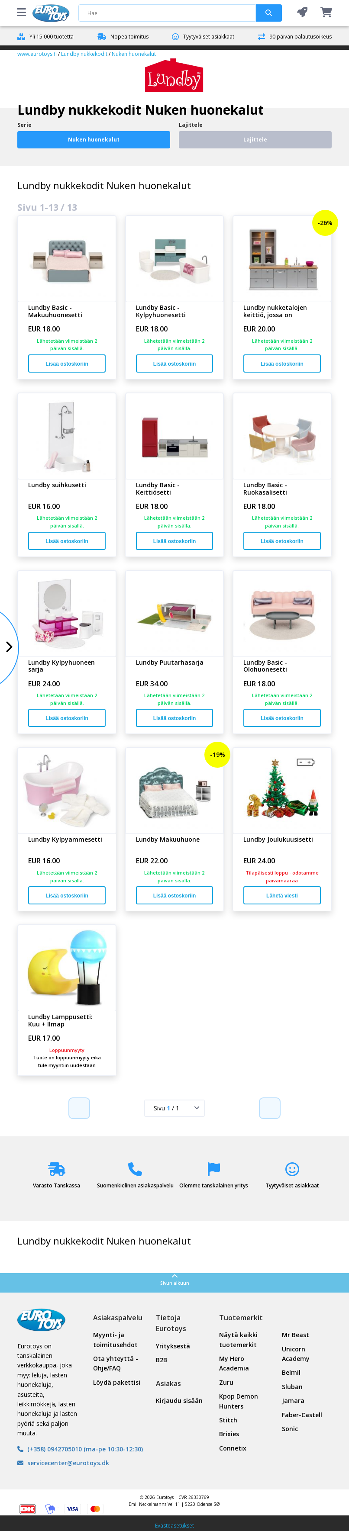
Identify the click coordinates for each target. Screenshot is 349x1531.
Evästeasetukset (174, 1525)
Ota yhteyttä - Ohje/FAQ (115, 1363)
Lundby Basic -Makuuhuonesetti (55, 311)
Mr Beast (295, 1335)
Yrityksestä (173, 1346)
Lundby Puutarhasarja (170, 662)
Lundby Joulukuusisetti (278, 839)
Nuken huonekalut (134, 54)
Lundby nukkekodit (84, 54)
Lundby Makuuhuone (168, 839)
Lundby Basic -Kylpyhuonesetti (161, 311)
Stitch (228, 1420)
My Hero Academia (234, 1363)
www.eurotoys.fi (37, 54)
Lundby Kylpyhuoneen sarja (61, 666)
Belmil (291, 1372)
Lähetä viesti (282, 896)
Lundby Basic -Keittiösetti (158, 489)
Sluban (292, 1387)
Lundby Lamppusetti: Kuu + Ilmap (60, 1020)
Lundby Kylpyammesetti (65, 839)
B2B (161, 1360)
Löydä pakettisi (116, 1382)
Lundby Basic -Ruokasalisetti (265, 489)
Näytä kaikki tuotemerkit (238, 1339)
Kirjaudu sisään (179, 1400)
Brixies (229, 1434)
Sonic (290, 1429)
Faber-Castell (302, 1415)
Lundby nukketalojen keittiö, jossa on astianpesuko (275, 311)
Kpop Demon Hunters (238, 1401)
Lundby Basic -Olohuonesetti (265, 666)
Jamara (293, 1400)
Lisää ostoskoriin (66, 364)
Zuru (226, 1382)
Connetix (232, 1448)
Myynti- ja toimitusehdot (115, 1339)
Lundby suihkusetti (57, 485)
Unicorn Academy (296, 1354)
